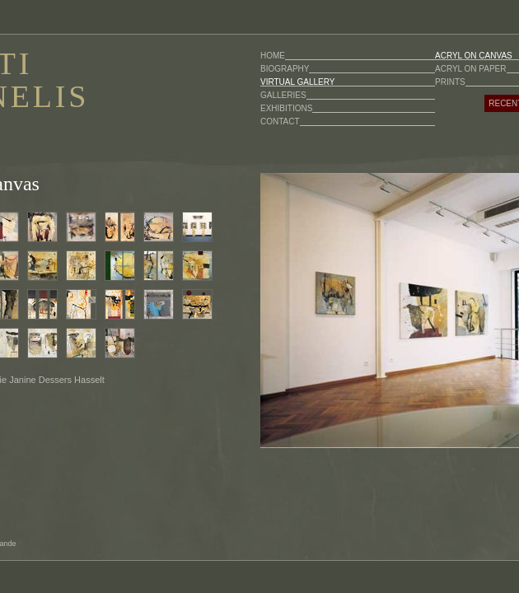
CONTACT (280, 121)
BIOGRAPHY (284, 68)
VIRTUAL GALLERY (297, 81)
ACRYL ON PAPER (471, 68)
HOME (272, 55)
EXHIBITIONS (286, 108)
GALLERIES (283, 95)
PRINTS (450, 81)
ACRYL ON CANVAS (473, 55)
